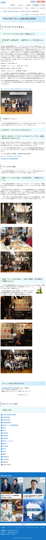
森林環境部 (5, 435)
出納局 (4, 449)
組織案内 (5, 11)
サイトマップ (10, 527)
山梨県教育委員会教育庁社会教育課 (9, 388)
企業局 (4, 451)
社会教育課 (22, 11)
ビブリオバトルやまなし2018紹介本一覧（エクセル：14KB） (17, 89)
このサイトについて (19, 527)
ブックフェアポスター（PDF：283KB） (12, 156)
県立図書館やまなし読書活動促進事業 (9, 158)
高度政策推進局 (6, 417)
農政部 (4, 443)
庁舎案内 (3, 527)
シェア (22, 14)
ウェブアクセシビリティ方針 (32, 527)
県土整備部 (5, 446)
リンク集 (42, 527)
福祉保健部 (5, 433)
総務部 (4, 427)
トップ (2, 11)
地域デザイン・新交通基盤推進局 (10, 425)
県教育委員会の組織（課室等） (13, 11)
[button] (40, 2)
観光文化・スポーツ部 (8, 441)
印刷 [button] (27, 14)
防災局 (4, 430)
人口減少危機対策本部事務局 (9, 414)
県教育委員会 (6, 456)
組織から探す (7, 410)
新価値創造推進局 (7, 422)
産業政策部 (5, 438)
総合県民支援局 (6, 420)
